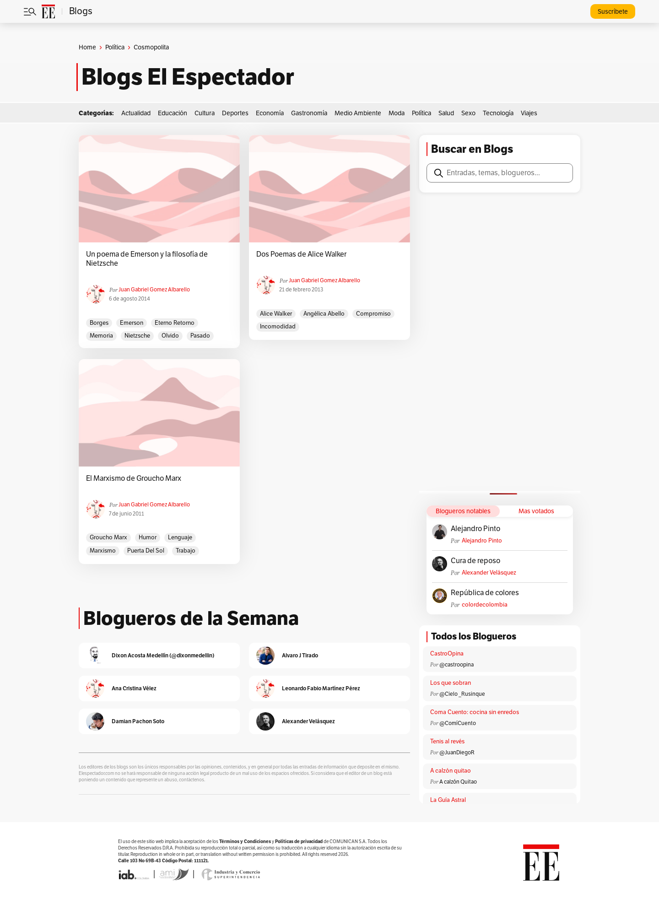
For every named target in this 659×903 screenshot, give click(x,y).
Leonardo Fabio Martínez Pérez (321, 688)
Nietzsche (137, 335)
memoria (101, 335)
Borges (99, 323)
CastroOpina (447, 653)
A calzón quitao (450, 770)
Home (87, 47)
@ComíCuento (457, 723)
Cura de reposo (475, 560)
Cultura (204, 113)
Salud (446, 113)
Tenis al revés (447, 741)
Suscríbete (613, 12)
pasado (200, 335)
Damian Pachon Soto (138, 721)
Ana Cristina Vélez (134, 688)
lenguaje (180, 537)
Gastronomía (309, 113)
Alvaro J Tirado (300, 655)
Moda (397, 113)
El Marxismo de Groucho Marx (133, 478)
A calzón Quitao (458, 782)
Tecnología (498, 113)
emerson (131, 323)
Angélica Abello (324, 313)
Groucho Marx (108, 537)
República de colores (485, 592)
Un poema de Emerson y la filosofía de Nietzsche (147, 259)
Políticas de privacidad (299, 841)
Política (114, 47)
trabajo (185, 550)
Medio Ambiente (358, 113)
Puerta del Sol (145, 550)
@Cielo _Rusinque (462, 694)
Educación (172, 113)
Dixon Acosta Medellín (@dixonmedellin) (163, 655)
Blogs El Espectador (187, 77)
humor (148, 537)
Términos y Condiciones (245, 841)
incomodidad (278, 326)
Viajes (529, 113)
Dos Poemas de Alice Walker (301, 254)
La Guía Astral (448, 800)
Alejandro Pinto (475, 528)
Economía (270, 113)
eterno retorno (174, 323)
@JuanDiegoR (457, 752)
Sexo (468, 113)
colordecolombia (485, 604)
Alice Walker (276, 313)
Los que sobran (450, 683)
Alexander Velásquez (489, 572)
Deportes (235, 113)
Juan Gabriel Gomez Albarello (154, 289)
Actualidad (136, 113)
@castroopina (456, 664)
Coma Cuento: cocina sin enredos (474, 712)
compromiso (373, 313)
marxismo (103, 550)
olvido (170, 335)
